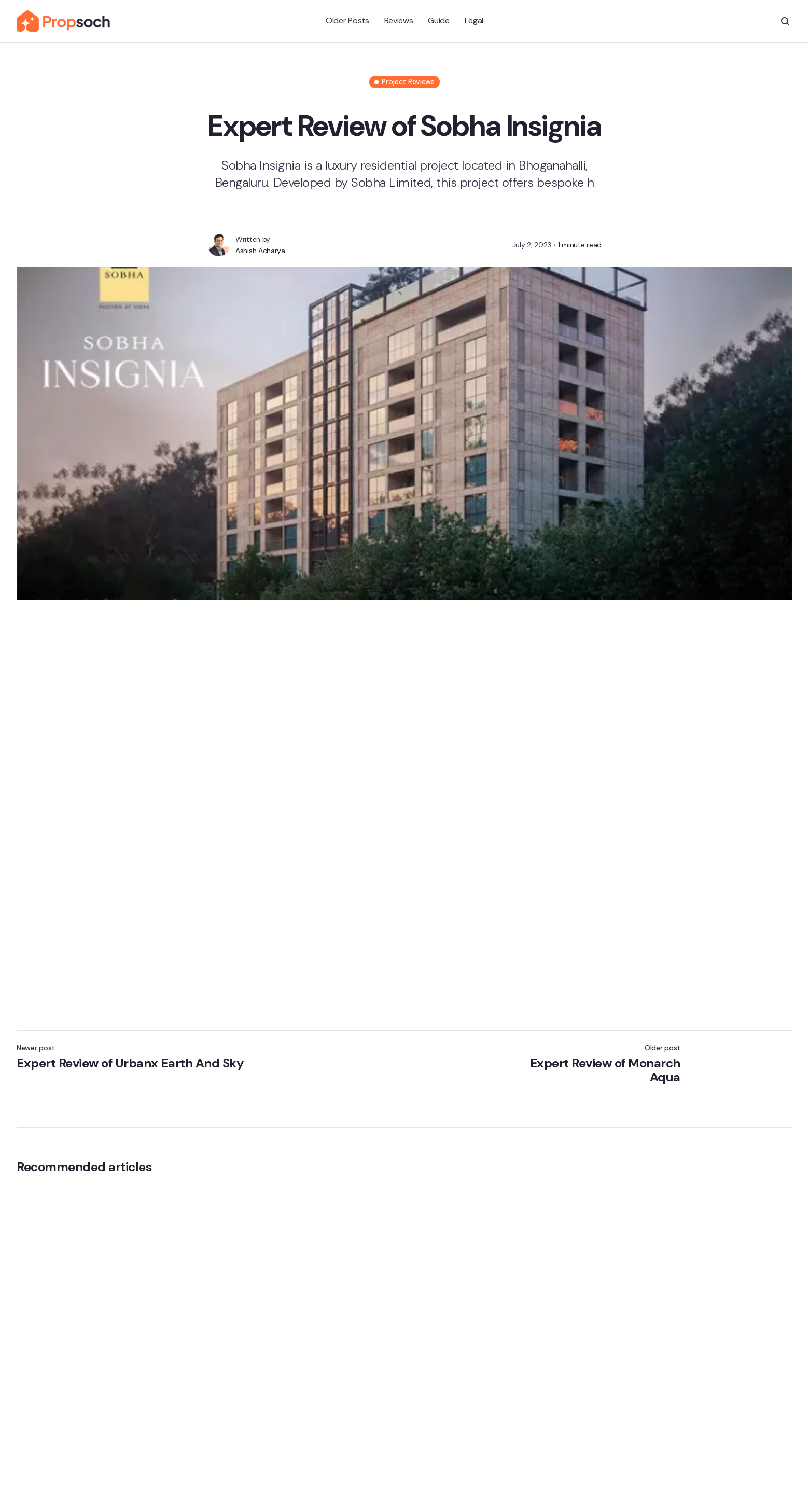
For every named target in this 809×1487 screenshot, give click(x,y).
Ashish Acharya (260, 250)
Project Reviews (408, 81)
